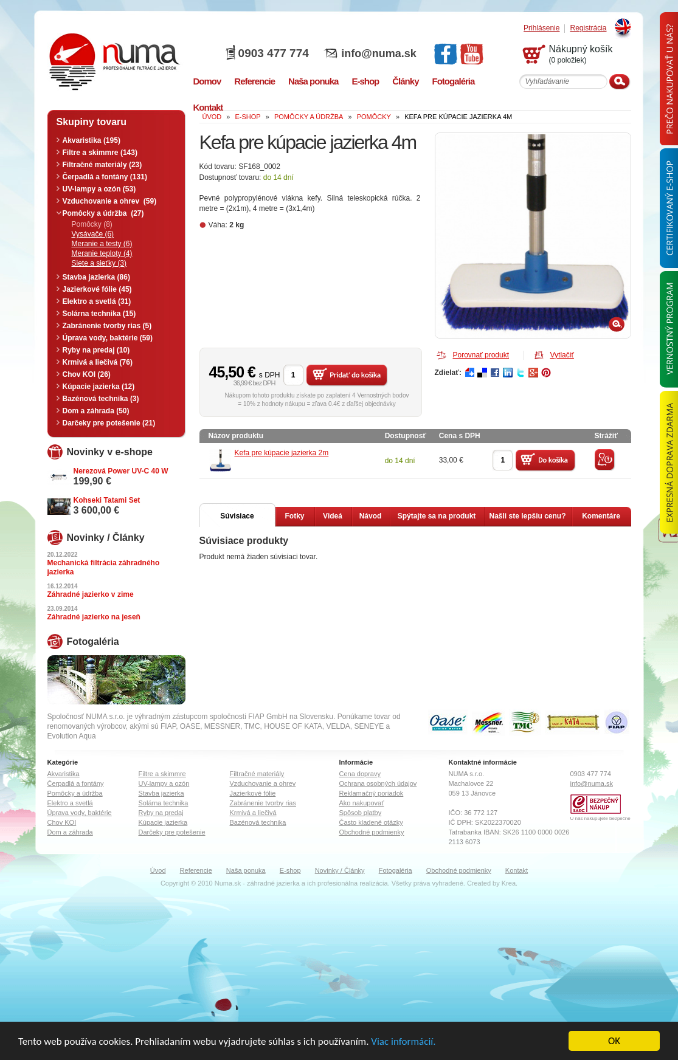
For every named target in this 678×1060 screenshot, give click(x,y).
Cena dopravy (360, 773)
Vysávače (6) (93, 234)
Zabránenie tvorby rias (263, 803)
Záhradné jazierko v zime (90, 594)
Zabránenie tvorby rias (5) (107, 326)
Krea (509, 883)
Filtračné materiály (257, 773)
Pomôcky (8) (92, 224)
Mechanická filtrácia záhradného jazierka (103, 567)
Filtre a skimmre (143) (100, 152)
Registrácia (588, 28)
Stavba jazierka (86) (96, 277)
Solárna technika (164, 803)
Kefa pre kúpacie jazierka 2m (282, 453)
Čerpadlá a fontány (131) (105, 177)
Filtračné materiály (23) (102, 164)
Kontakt (516, 870)
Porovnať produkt (481, 355)
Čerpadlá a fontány (75, 783)
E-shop (290, 870)
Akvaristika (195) (91, 140)
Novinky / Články (340, 870)
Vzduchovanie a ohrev (263, 783)
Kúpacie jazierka (163, 822)
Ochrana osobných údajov (378, 783)
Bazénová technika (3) (101, 398)
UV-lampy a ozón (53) (99, 189)
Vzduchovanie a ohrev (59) (110, 201)
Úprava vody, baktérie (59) (108, 338)
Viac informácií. (403, 1041)
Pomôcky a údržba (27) (103, 213)
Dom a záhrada (70, 832)
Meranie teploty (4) (102, 253)
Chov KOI (62, 822)
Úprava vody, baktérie (79, 812)
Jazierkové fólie (253, 793)
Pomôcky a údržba (75, 793)
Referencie (196, 870)
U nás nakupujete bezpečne (600, 818)
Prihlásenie (541, 28)
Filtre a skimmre (162, 773)
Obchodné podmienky (371, 832)
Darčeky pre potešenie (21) (109, 423)
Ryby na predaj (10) (96, 350)
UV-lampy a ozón (164, 783)
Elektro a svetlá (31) (97, 301)
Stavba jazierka (161, 793)
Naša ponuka (246, 870)
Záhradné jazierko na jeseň (93, 617)
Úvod (158, 870)
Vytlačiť (562, 355)
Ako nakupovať (361, 803)
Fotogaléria (395, 870)
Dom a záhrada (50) (96, 411)
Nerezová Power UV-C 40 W (121, 471)
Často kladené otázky (371, 822)
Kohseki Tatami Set (107, 500)
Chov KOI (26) (87, 374)
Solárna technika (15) (99, 313)
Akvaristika (63, 773)
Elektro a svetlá (70, 803)
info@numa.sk (379, 53)
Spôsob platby (360, 812)
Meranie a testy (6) (102, 243)
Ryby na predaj (161, 812)
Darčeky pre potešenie (172, 832)
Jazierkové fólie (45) (97, 289)
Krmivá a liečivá (253, 812)
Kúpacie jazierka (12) (99, 386)
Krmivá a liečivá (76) (98, 362)
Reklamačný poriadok (371, 793)
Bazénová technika (258, 822)
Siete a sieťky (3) (99, 263)
